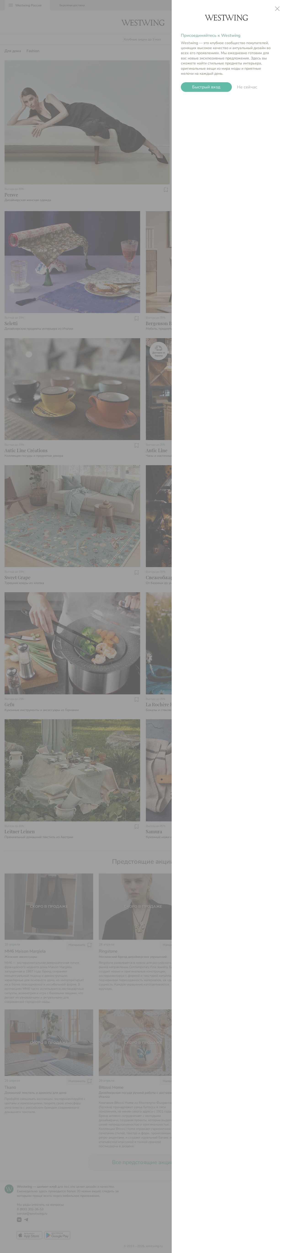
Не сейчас (247, 87)
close (277, 9)
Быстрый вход (206, 87)
